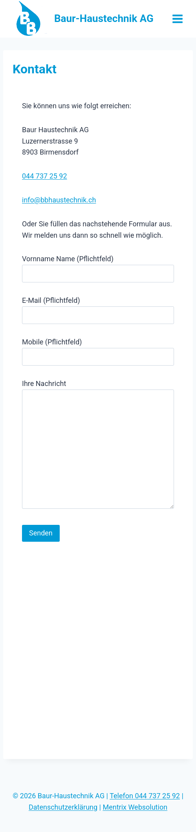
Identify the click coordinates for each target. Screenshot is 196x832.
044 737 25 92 (44, 176)
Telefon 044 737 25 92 (145, 796)
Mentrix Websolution (135, 807)
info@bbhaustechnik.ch (59, 200)
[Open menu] (177, 19)
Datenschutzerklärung (63, 807)
